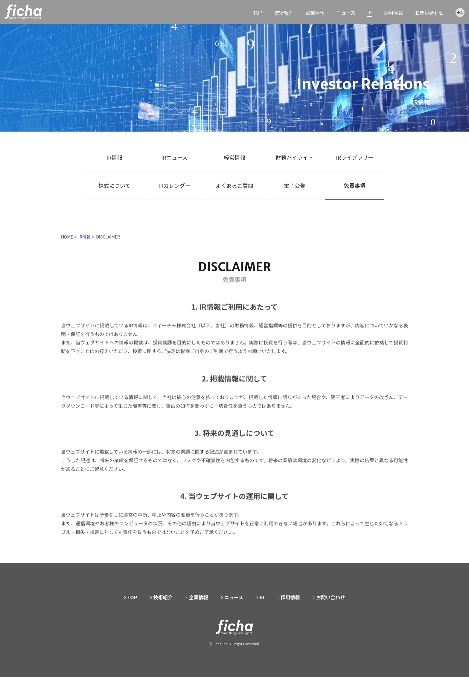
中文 (460, 12)
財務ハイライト (294, 157)
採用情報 (393, 12)
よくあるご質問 (234, 185)
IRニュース (174, 157)
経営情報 (234, 157)
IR (369, 12)
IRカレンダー (175, 185)
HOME (67, 243)
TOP (257, 12)
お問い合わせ (429, 12)
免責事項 (355, 185)
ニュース (345, 12)
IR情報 (114, 157)
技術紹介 (283, 12)
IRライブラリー (354, 157)
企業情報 (315, 12)
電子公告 (294, 185)
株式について (114, 185)
